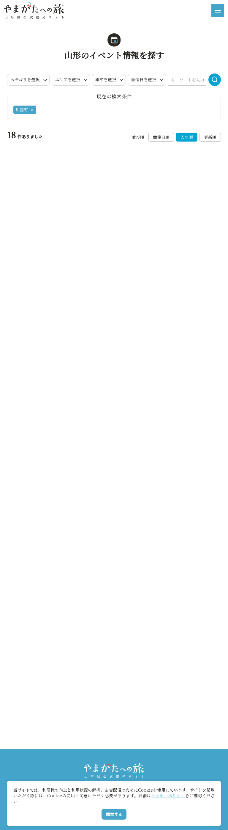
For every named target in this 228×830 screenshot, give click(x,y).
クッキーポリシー (168, 795)
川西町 (24, 110)
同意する (114, 814)
